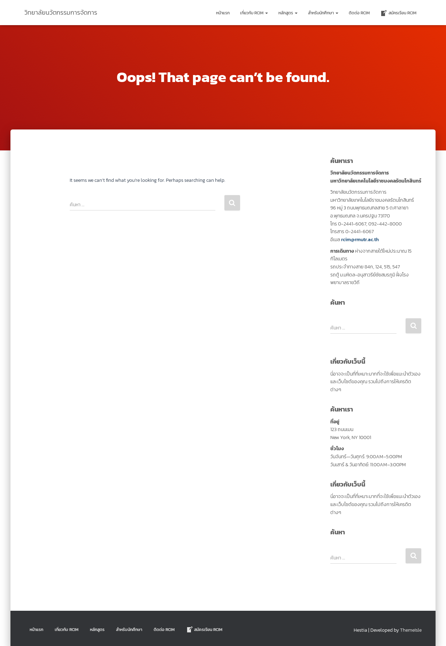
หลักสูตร (288, 13)
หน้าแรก (223, 13)
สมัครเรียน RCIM (398, 13)
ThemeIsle (411, 630)
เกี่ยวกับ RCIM (254, 13)
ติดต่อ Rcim (359, 13)
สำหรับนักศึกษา (323, 13)
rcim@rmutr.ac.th (360, 239)
